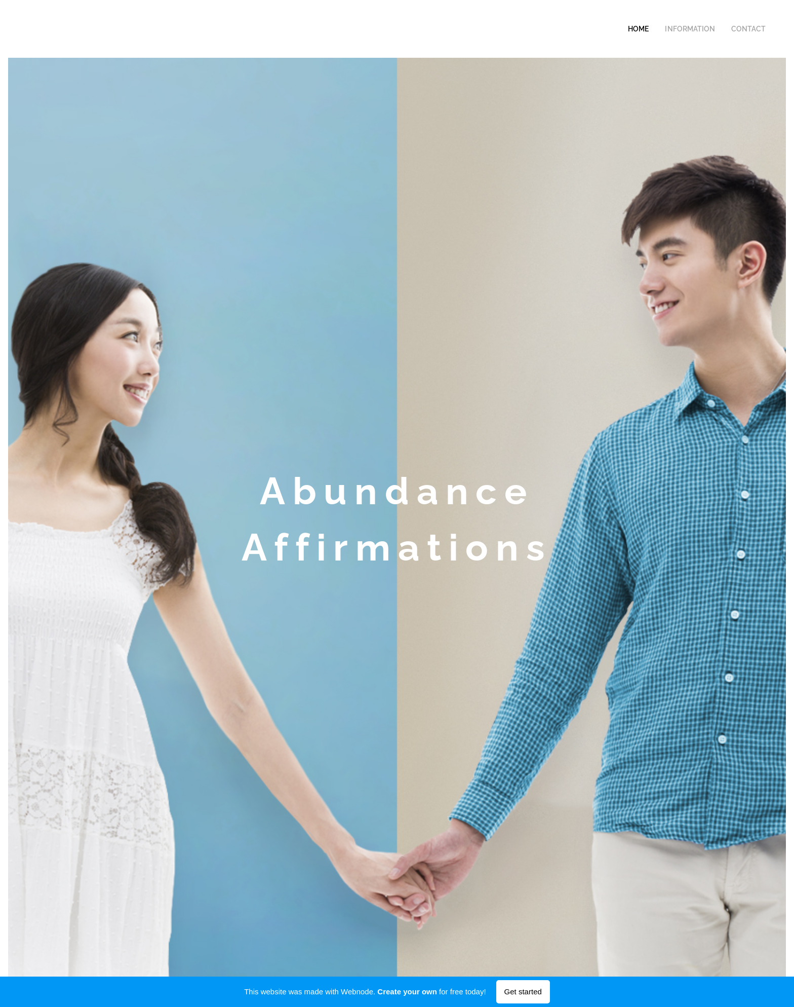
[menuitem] (651, 29)
